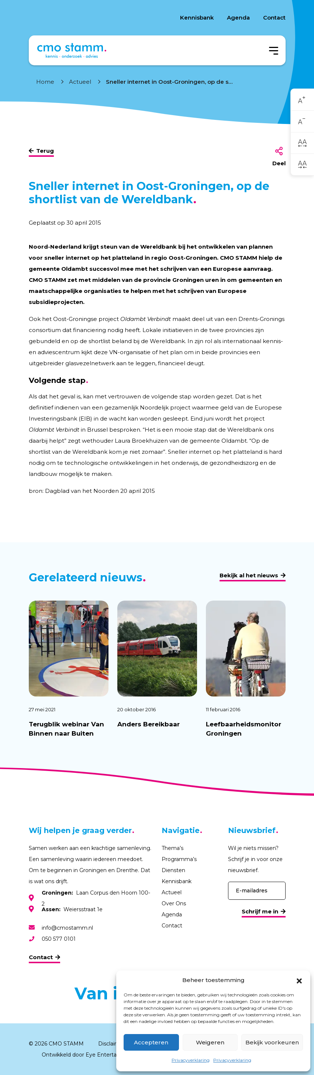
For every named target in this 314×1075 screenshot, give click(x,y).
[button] (299, 980)
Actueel (80, 81)
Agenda (238, 17)
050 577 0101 (59, 939)
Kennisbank (197, 17)
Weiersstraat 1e (72, 909)
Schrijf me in (260, 911)
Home (45, 81)
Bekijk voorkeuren (272, 1042)
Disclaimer (111, 1043)
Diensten (173, 870)
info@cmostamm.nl (67, 927)
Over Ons (174, 903)
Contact (274, 17)
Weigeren (210, 1042)
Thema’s (172, 848)
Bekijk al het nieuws (249, 575)
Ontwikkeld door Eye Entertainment (88, 1054)
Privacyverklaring (191, 1060)
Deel (279, 163)
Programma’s (179, 859)
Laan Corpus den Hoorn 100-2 (96, 898)
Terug (45, 150)
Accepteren (151, 1042)
